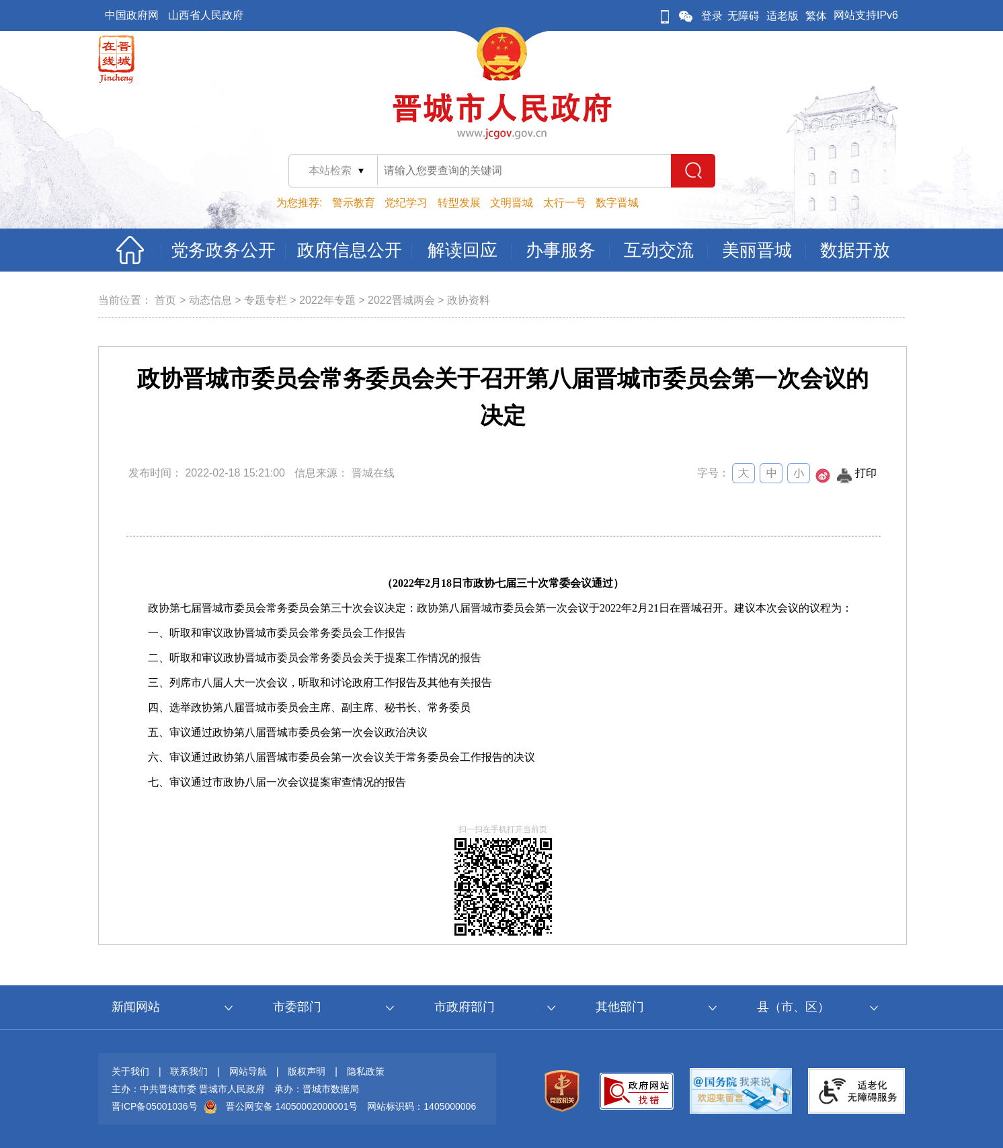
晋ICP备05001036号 (155, 1106)
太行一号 (564, 202)
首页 (165, 300)
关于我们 (130, 1071)
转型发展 (459, 202)
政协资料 (468, 300)
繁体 (816, 16)
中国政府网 (132, 15)
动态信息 (210, 300)
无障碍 (743, 16)
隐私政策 (366, 1071)
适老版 (782, 16)
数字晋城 (617, 202)
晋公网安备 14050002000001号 (292, 1106)
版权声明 (306, 1071)
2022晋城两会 (401, 300)
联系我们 (189, 1071)
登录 (712, 16)
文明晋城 (511, 202)
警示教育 (353, 202)
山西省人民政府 (205, 15)
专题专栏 (265, 300)
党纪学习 (406, 202)
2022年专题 (327, 300)
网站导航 (248, 1071)
